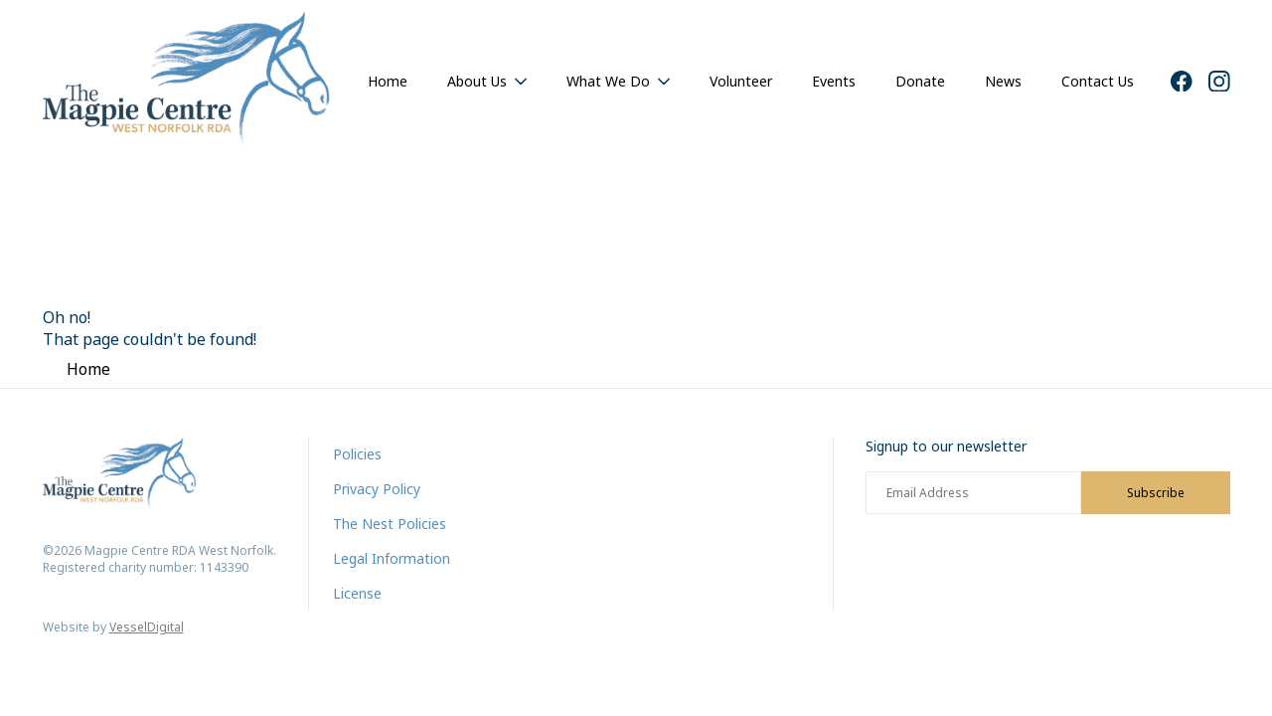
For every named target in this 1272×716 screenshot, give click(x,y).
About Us (477, 81)
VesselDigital (146, 627)
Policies (357, 454)
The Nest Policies (389, 523)
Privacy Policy (376, 488)
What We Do (608, 81)
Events (834, 81)
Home (387, 81)
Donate (920, 81)
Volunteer (741, 81)
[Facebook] (1181, 81)
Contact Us (1097, 81)
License (357, 593)
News (1003, 81)
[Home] (187, 81)
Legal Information (391, 558)
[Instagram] (1219, 81)
